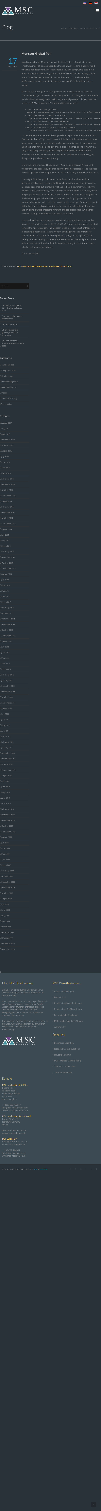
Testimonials (6, 404)
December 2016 (8, 439)
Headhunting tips (8, 387)
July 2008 (5, 904)
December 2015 (8, 484)
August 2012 (6, 641)
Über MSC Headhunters (65, 1066)
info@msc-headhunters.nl (13, 1153)
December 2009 (8, 814)
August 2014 (6, 529)
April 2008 (5, 921)
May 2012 (5, 658)
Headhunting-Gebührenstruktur (68, 1009)
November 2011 (8, 691)
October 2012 (7, 630)
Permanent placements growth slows (12, 317)
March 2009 (6, 865)
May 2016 (5, 462)
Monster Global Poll (36, 53)
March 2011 (6, 736)
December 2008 (8, 882)
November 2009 (8, 820)
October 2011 (7, 697)
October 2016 (7, 445)
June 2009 (5, 848)
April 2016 (5, 467)
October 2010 (7, 764)
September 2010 (8, 770)
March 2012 (6, 669)
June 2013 (5, 585)
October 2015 (7, 490)
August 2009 (6, 837)
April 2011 (5, 731)
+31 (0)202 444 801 (11, 1150)
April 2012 (5, 663)
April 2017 (5, 434)
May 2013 (5, 591)
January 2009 (6, 876)
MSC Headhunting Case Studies (68, 1021)
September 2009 (8, 831)
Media (4, 393)
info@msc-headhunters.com (15, 1107)
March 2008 (6, 926)
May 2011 (5, 725)
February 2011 (7, 742)
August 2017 (6, 423)
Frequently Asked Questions (67, 1048)
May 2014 (5, 540)
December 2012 (8, 618)
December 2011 (8, 686)
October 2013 (7, 563)
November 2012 (8, 624)
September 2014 (8, 523)
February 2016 (7, 479)
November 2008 (8, 887)
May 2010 (5, 792)
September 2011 (8, 703)
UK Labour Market (9, 324)
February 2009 (7, 870)
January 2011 (6, 747)
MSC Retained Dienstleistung (67, 1060)
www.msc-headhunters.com (15, 1110)
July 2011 (5, 714)
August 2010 (6, 775)
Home (64, 28)
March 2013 (6, 602)
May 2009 (5, 854)
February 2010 (7, 809)
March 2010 (6, 803)
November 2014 (8, 512)
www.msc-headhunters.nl (13, 1155)
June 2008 (5, 910)
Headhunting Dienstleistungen (68, 1003)
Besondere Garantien (64, 991)
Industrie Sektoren (62, 1054)
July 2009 (5, 842)
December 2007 (8, 943)
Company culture (8, 370)
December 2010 (8, 753)
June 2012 (5, 652)
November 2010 (8, 758)
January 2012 (6, 680)
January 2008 (6, 938)
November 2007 (8, 949)
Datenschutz (60, 997)
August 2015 (6, 501)
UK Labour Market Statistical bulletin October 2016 (13, 343)
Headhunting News (9, 381)
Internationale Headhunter (66, 1015)
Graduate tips (7, 376)
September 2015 (8, 495)
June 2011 (5, 719)
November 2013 (8, 557)
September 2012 (8, 635)
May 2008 (5, 915)
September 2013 (8, 568)
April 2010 (5, 798)
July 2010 (5, 781)
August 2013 (6, 574)
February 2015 (7, 507)
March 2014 (6, 546)
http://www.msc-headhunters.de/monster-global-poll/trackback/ (44, 266)
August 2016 (6, 451)
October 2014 (7, 518)
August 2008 (6, 898)
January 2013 (6, 613)
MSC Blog (73, 28)
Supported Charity (9, 398)
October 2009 (7, 826)
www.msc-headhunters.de (14, 1133)
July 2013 (5, 579)
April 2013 (5, 596)
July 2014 (5, 535)
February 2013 (7, 607)
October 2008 (7, 893)
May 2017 (5, 428)
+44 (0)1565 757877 (11, 1105)
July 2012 (5, 646)
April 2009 (5, 859)
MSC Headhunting (40, 1169)
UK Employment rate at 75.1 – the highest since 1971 (12, 308)
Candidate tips (7, 364)
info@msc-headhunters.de (14, 1130)
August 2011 (6, 708)
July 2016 (5, 456)
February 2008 (7, 932)
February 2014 (7, 551)
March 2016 (6, 473)
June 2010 (5, 786)
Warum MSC (60, 1027)
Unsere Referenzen (63, 1072)
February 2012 (7, 675)
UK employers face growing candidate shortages (10, 332)
